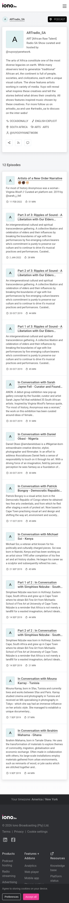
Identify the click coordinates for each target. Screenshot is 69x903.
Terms (6, 831)
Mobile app (31, 878)
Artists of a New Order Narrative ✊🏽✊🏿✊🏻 (40, 180)
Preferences (11, 896)
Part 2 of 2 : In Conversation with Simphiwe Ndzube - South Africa (39, 635)
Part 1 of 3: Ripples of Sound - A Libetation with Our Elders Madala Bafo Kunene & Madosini (40, 331)
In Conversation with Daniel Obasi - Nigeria (37, 436)
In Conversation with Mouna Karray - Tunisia (37, 681)
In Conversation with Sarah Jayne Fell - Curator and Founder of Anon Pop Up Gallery (40, 386)
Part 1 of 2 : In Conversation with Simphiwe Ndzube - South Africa (39, 587)
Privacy (19, 831)
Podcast (57, 19)
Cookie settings (37, 831)
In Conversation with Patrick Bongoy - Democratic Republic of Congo (39, 490)
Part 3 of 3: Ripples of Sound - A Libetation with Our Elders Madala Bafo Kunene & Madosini (40, 219)
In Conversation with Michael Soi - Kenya (38, 536)
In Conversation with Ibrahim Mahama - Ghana (38, 733)
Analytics (30, 865)
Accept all (31, 896)
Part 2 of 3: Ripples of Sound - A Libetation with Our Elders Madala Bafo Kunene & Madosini (40, 275)
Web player (31, 872)
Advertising (9, 882)
